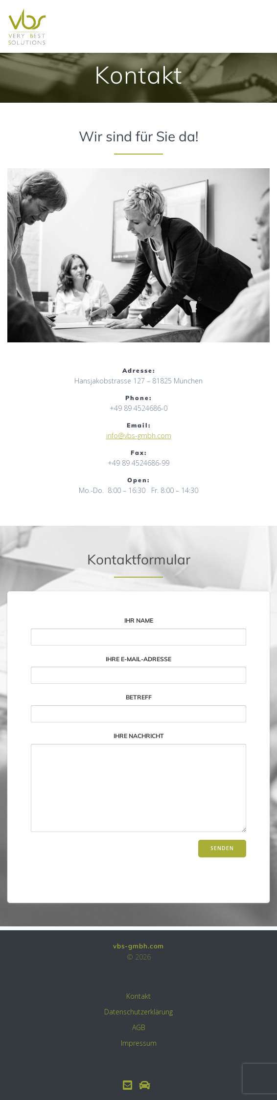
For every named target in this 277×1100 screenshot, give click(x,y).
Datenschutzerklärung (138, 1011)
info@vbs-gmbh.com (138, 435)
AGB (138, 1027)
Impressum (139, 1043)
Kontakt (138, 996)
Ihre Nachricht (138, 782)
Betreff (138, 708)
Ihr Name (138, 631)
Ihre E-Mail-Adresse (138, 669)
